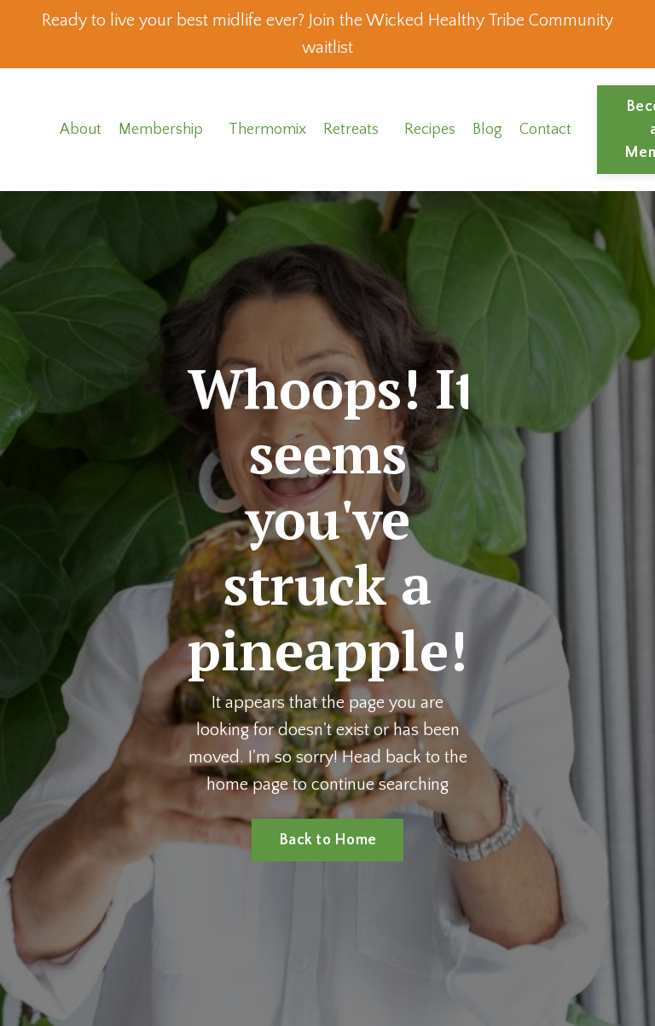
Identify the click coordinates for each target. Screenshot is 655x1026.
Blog (487, 129)
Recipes (429, 129)
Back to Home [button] (327, 840)
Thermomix (267, 129)
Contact (545, 129)
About (80, 129)
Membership (161, 129)
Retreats (351, 129)
